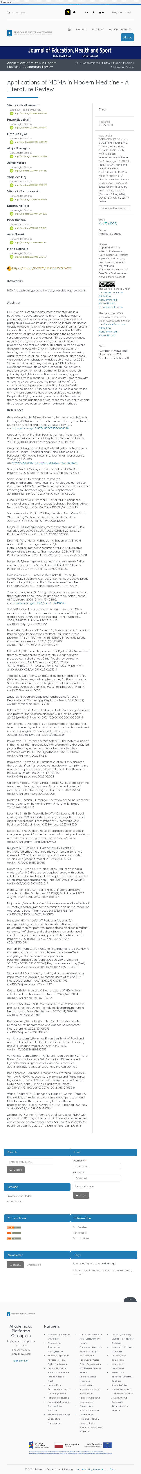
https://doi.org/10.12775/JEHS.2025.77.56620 (42, 268)
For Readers (80, 1227)
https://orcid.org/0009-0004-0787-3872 (31, 214)
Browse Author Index (19, 1196)
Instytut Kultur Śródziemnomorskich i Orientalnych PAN (59, 1389)
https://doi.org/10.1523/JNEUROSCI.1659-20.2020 (44, 463)
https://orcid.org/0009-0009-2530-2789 (31, 142)
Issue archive (14, 1201)
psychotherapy (105, 1270)
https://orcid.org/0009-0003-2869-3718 (31, 185)
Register (117, 12)
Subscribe (15, 1264)
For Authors (79, 1232)
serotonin (78, 1274)
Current (81, 29)
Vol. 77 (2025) (108, 223)
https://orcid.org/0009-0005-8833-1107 (30, 242)
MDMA (77, 1270)
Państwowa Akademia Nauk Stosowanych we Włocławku (91, 1351)
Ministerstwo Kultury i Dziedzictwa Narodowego (59, 1418)
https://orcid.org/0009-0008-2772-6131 (31, 257)
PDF (104, 109)
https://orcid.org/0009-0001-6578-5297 (31, 113)
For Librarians (81, 1238)
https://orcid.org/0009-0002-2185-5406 (31, 156)
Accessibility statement (91, 1469)
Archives (98, 29)
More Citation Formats (114, 208)
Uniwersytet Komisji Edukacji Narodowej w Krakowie (122, 1338)
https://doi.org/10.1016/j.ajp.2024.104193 (39, 603)
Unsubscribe (34, 1264)
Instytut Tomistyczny (58, 1397)
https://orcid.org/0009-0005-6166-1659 (31, 199)
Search (17, 1169)
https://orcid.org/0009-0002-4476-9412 (31, 127)
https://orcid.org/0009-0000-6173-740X (31, 228)
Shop (113, 1469)
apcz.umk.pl (21, 1360)
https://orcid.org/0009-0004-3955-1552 (31, 170)
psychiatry (88, 1270)
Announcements (120, 29)
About (127, 37)
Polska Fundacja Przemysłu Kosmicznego (88, 1380)
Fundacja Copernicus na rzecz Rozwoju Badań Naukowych (58, 1359)
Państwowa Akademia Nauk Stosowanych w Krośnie (91, 1338)
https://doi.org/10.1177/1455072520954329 (40, 428)
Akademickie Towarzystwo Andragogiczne (55, 1347)
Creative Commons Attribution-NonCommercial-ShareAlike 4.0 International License (111, 300)
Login (129, 12)
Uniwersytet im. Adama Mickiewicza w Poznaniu (91, 1427)
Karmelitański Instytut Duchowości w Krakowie (59, 1406)
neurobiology (124, 1270)
